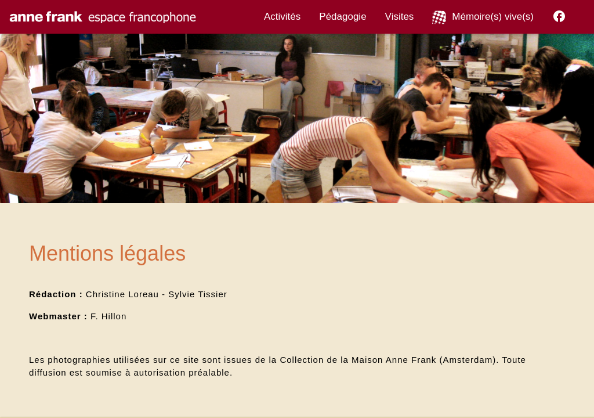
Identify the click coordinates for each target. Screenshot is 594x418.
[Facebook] (559, 18)
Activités (282, 16)
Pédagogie (342, 16)
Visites (399, 16)
